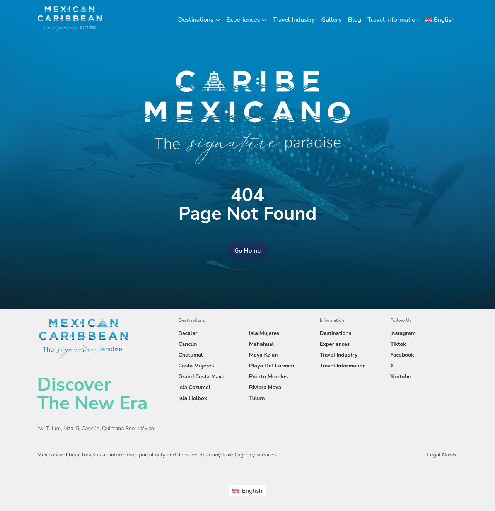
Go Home (247, 250)
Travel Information (393, 19)
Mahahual (261, 344)
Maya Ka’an (263, 355)
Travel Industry (294, 19)
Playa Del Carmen (271, 365)
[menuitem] (440, 19)
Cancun (187, 344)
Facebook (402, 355)
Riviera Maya (265, 387)
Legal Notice (442, 454)
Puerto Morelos (268, 376)
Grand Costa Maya (201, 376)
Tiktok (398, 344)
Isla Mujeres (264, 333)
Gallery (331, 19)
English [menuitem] (252, 491)
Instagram (403, 333)
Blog (354, 19)
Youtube (400, 376)
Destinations (196, 19)
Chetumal (190, 355)
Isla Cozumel (194, 387)
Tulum (257, 398)
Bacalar (187, 333)
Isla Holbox (192, 398)
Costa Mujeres (196, 365)
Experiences (243, 19)
